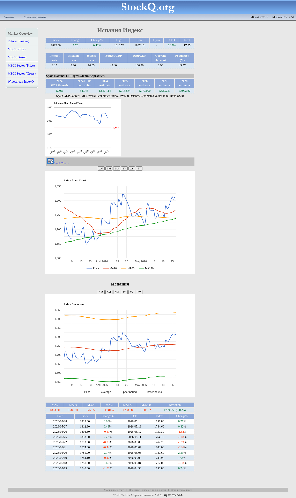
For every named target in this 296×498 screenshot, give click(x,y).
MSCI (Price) (16, 49)
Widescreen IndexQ (21, 81)
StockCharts (58, 163)
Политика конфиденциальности (147, 489)
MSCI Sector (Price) (21, 65)
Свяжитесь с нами (181, 489)
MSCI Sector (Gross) (22, 73)
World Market (121, 495)
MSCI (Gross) (17, 57)
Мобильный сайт (114, 489)
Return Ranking (18, 41)
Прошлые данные (35, 17)
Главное (9, 17)
